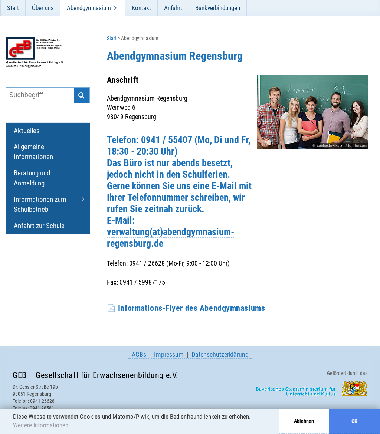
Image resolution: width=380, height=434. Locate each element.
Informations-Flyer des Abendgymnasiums (191, 308)
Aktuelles (27, 130)
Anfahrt (173, 7)
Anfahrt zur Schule (39, 225)
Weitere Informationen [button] (40, 425)
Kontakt (141, 7)
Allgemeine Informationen (33, 151)
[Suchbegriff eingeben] (39, 95)
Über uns (43, 7)
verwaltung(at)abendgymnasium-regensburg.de (170, 237)
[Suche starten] (82, 95)
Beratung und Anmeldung (32, 178)
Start (13, 7)
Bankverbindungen (217, 7)
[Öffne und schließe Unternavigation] (115, 7)
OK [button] (354, 421)
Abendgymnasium (89, 7)
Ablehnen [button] (304, 421)
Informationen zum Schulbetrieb (40, 204)
